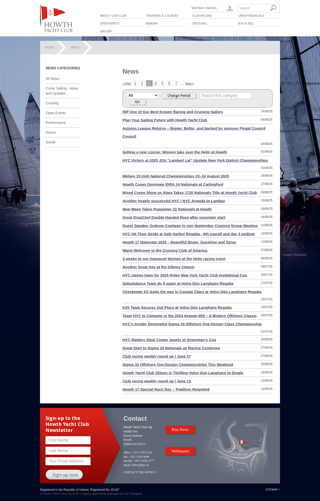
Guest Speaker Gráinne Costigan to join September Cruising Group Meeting (190, 225)
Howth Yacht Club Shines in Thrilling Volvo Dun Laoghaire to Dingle (182, 373)
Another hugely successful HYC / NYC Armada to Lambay (173, 201)
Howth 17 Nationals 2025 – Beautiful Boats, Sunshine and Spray (179, 242)
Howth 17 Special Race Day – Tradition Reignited (166, 389)
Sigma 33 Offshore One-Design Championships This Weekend (177, 364)
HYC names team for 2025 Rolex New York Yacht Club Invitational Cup (184, 275)
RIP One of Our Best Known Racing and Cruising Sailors (172, 112)
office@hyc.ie (140, 465)
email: (127, 465)
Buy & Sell (246, 23)
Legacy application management (103, 493)
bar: (126, 456)
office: (127, 452)
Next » (189, 83)
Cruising (199, 23)
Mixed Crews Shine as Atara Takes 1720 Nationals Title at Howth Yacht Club (189, 192)
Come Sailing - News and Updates (62, 90)
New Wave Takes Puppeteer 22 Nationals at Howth (167, 209)
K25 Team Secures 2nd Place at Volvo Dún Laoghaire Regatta (177, 307)
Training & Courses (162, 16)
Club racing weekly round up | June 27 (156, 356)
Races (51, 132)
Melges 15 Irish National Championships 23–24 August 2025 (175, 176)
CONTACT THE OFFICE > (141, 472)
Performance (56, 123)
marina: (128, 460)
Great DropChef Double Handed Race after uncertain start (173, 217)
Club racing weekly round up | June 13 (156, 381)
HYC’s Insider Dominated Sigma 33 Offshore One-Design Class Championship (192, 324)
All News (52, 79)
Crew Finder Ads (251, 16)
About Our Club (113, 16)
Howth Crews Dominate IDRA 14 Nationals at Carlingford (172, 184)
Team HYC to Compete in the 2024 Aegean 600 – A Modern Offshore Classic (189, 316)
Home (49, 47)
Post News (180, 429)
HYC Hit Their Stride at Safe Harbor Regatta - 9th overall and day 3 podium (188, 234)
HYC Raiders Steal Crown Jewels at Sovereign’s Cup (169, 340)
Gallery (106, 31)
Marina (152, 23)
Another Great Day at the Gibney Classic (158, 267)
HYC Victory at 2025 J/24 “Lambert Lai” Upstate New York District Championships (195, 160)
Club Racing (202, 16)
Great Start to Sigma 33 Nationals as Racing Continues (171, 348)
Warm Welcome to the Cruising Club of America (165, 250)
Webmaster (180, 451)
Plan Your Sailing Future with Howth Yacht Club (164, 120)
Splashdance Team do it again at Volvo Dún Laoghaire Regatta (178, 283)
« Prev (126, 83)
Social (50, 142)
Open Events (110, 23)
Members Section (204, 8)
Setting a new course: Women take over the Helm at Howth (174, 152)
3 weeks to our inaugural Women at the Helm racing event (174, 259)
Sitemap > (273, 489)
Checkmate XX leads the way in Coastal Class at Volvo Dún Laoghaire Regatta (192, 292)
